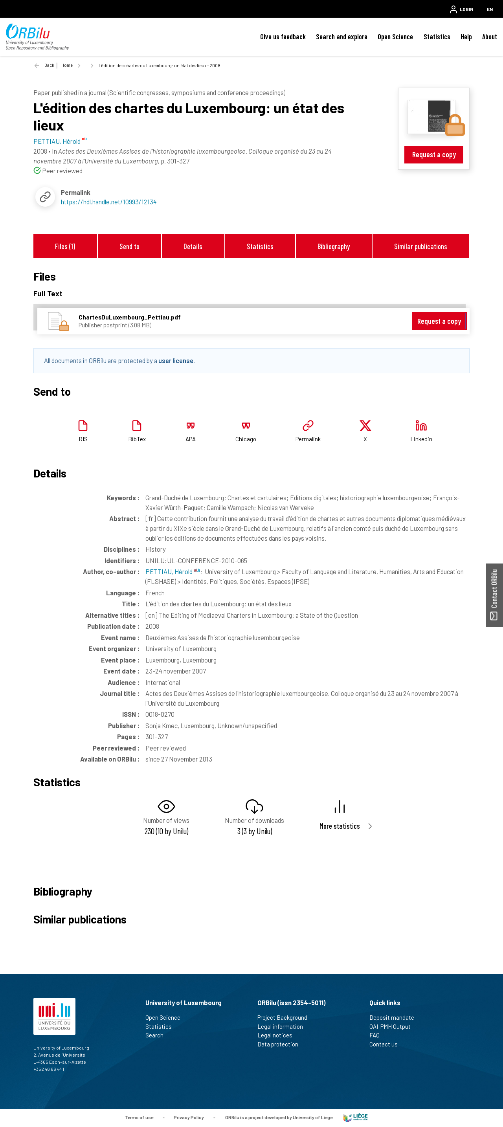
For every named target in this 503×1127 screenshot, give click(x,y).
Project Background (285, 1017)
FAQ (377, 1035)
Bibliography (334, 246)
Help (466, 36)
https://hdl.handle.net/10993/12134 (109, 202)
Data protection (281, 1044)
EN (490, 9)
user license (175, 360)
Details (193, 246)
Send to (129, 246)
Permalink (308, 438)
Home (67, 65)
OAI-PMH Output (393, 1026)
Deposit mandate (395, 1017)
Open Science (395, 36)
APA (190, 438)
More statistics (339, 825)
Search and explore (341, 36)
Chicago (245, 438)
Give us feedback (283, 36)
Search (157, 1035)
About (489, 36)
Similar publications (420, 246)
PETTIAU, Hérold (172, 571)
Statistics (437, 36)
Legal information (283, 1026)
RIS (83, 438)
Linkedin (421, 438)
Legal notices (278, 1035)
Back (49, 65)
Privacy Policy (189, 1117)
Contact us (386, 1044)
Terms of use (139, 1117)
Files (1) (65, 246)
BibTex (137, 438)
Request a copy (434, 154)
